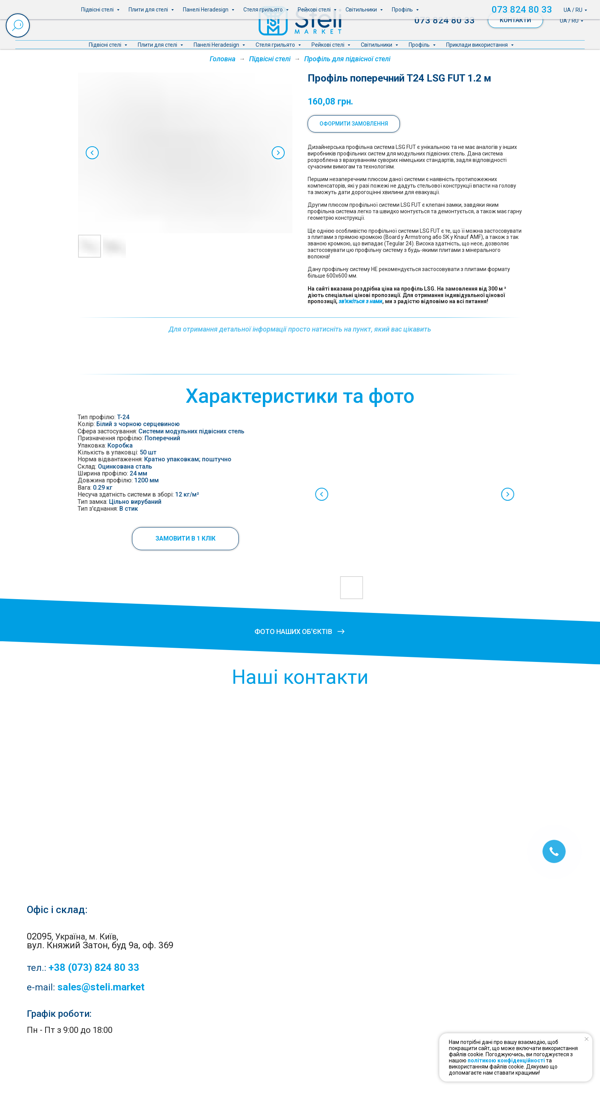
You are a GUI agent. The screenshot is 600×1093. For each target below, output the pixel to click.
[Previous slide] (92, 152)
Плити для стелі (158, 45)
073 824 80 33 (444, 20)
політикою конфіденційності (506, 1060)
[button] (151, 538)
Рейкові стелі (328, 45)
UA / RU (569, 21)
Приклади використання (477, 45)
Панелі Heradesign (217, 45)
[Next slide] (278, 152)
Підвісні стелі (105, 45)
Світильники (377, 45)
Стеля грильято (276, 45)
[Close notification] (586, 1039)
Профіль (420, 45)
